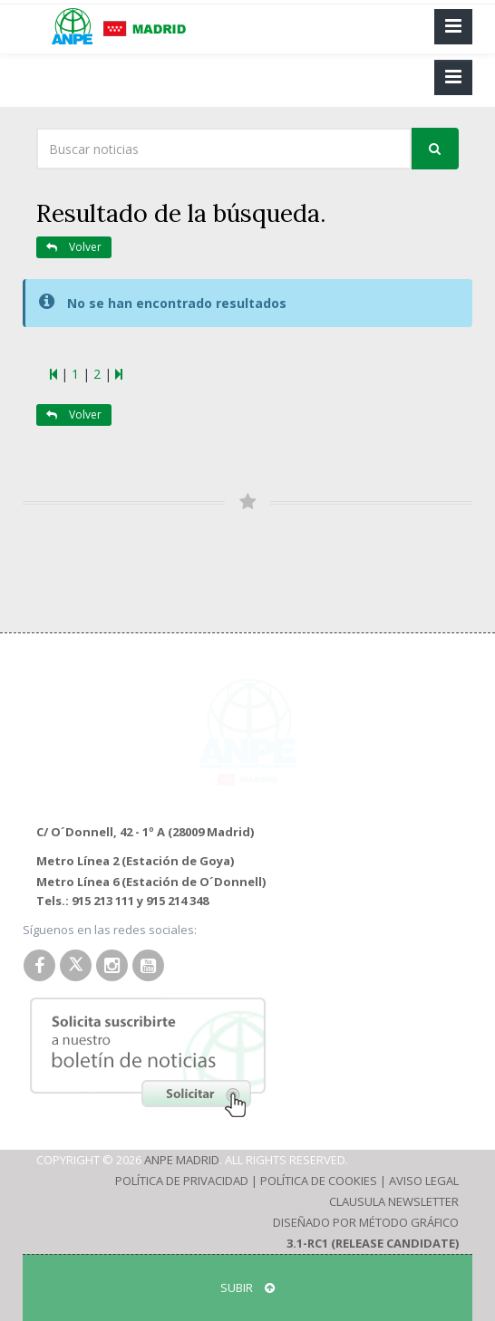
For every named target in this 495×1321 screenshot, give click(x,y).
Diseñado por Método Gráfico (366, 1222)
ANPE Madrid (181, 1160)
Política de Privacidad (181, 1180)
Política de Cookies (318, 1180)
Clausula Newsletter (394, 1201)
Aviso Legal (424, 1180)
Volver (74, 247)
